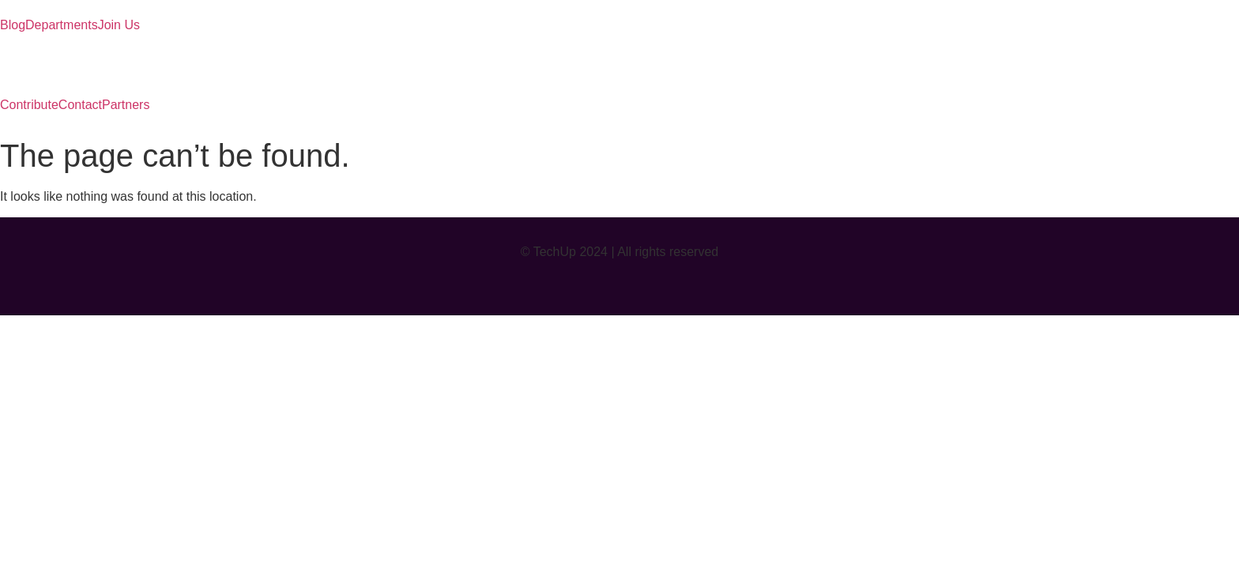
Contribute (29, 105)
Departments (61, 25)
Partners (125, 105)
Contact (80, 105)
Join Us (119, 25)
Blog (12, 25)
